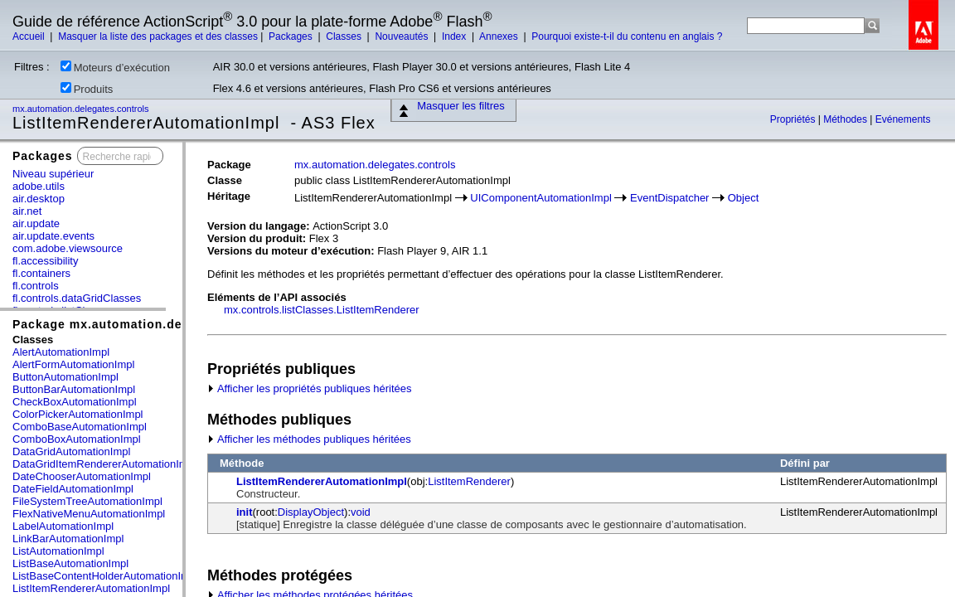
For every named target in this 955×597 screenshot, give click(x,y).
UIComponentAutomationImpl (541, 198)
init (244, 512)
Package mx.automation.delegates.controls (148, 324)
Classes (345, 36)
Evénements (903, 119)
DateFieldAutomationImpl (72, 489)
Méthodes (846, 119)
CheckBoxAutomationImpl (74, 402)
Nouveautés (402, 36)
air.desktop (38, 198)
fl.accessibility (45, 261)
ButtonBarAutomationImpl (73, 389)
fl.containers (41, 273)
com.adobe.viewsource (67, 248)
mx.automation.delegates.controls (82, 109)
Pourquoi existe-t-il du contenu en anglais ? (626, 36)
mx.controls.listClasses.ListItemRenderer (321, 309)
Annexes (500, 36)
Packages (292, 36)
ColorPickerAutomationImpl (77, 414)
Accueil (29, 36)
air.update (36, 223)
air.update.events (53, 236)
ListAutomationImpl (58, 551)
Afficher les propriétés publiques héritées (309, 388)
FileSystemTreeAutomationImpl (87, 501)
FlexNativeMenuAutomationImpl (88, 513)
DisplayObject (311, 512)
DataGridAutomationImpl (71, 451)
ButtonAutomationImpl (65, 377)
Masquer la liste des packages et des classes (158, 36)
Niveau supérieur (53, 173)
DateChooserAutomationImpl (81, 476)
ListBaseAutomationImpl (70, 563)
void (361, 512)
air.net (26, 211)
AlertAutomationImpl (60, 352)
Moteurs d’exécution (115, 67)
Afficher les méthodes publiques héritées (309, 439)
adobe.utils (38, 186)
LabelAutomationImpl (63, 526)
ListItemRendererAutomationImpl (91, 588)
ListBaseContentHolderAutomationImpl (105, 576)
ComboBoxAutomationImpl (76, 439)
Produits (87, 88)
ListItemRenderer (469, 481)
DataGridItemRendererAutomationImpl (104, 464)
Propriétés (794, 119)
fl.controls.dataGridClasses (76, 298)
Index (455, 36)
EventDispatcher (669, 198)
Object (743, 198)
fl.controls (35, 285)
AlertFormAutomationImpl (73, 364)
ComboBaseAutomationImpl (79, 426)
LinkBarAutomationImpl (68, 538)
